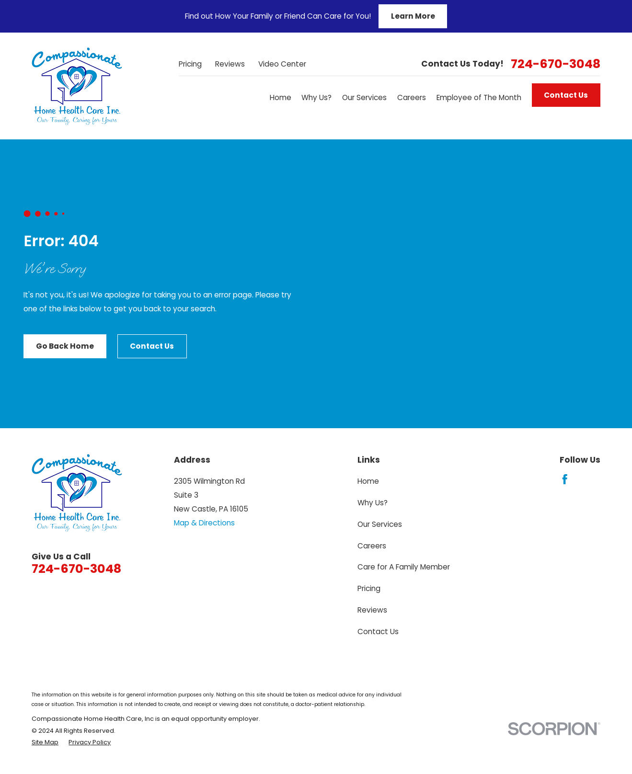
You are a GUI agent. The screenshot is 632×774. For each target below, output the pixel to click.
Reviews (230, 64)
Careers (371, 546)
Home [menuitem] (280, 97)
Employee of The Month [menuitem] (479, 97)
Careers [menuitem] (411, 97)
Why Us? (372, 503)
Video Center (282, 64)
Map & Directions (204, 523)
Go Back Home (65, 346)
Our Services (379, 524)
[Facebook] (565, 479)
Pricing (190, 64)
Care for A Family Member (403, 567)
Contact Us (566, 95)
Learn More (413, 16)
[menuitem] (45, 742)
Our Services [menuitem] (364, 97)
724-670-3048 (555, 64)
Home (368, 481)
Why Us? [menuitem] (316, 97)
